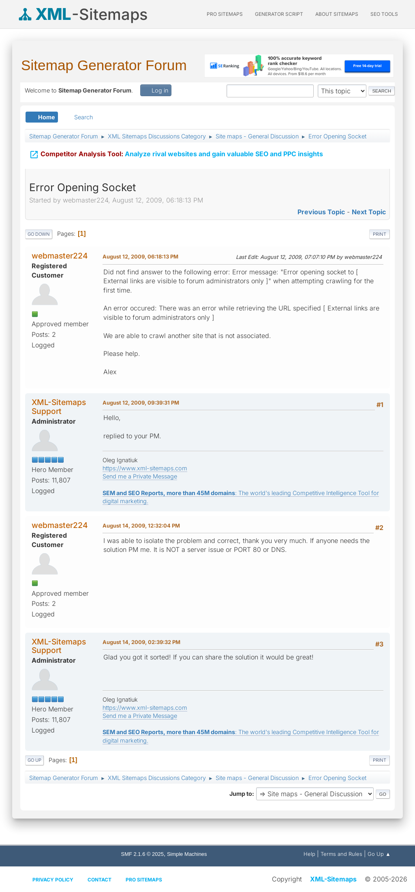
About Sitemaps (336, 14)
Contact (99, 880)
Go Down (39, 234)
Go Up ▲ (379, 854)
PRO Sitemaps (225, 14)
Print (379, 234)
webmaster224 (60, 256)
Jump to (240, 793)
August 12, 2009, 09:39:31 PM (141, 402)
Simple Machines (187, 854)
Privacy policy (52, 880)
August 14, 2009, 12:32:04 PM (141, 525)
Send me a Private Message (140, 476)
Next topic (369, 212)
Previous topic (321, 212)
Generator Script (279, 14)
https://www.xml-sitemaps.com (145, 468)
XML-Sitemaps (333, 879)
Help (309, 854)
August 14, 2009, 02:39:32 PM (141, 642)
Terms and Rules (341, 854)
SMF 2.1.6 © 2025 (142, 854)
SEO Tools (384, 14)
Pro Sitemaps (144, 880)
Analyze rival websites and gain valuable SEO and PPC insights (176, 153)
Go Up (34, 760)
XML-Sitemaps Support (59, 406)
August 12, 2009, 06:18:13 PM (140, 256)
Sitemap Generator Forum (104, 65)
